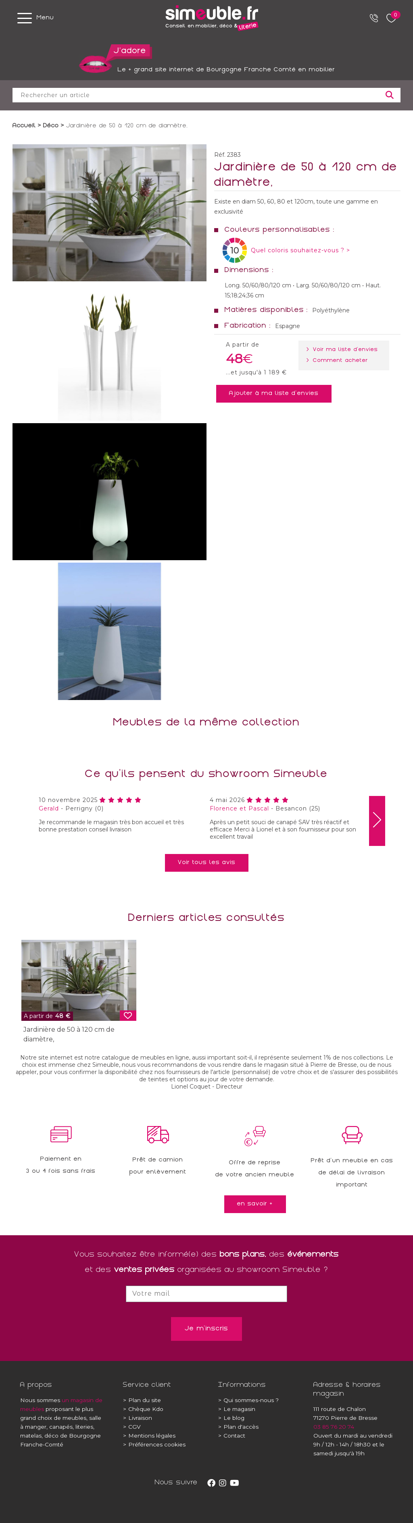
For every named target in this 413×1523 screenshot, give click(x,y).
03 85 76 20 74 (333, 1426)
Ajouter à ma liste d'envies (274, 394)
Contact (231, 1435)
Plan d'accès (238, 1426)
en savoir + (255, 1204)
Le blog (231, 1418)
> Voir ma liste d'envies (344, 349)
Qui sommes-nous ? (248, 1400)
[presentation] (377, 821)
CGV (132, 1426)
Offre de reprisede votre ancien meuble (254, 1169)
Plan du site (142, 1400)
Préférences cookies (154, 1444)
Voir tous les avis (207, 863)
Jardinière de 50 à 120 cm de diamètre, (69, 1034)
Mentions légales (149, 1435)
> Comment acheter (339, 360)
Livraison (137, 1418)
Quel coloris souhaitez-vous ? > (300, 250)
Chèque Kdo (143, 1409)
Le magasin (236, 1409)
